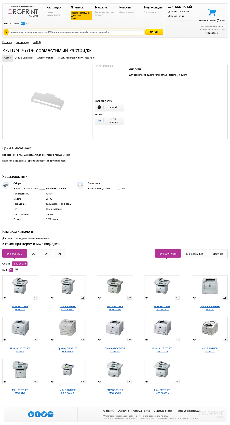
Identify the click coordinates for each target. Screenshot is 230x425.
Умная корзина (212, 20)
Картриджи (54, 7)
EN (27, 23)
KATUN (37, 42)
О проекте (108, 411)
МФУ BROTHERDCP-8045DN (162, 308)
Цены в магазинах (24, 57)
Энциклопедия (153, 7)
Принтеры (78, 7)
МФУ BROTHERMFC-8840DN (162, 391)
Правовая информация (188, 411)
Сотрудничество (141, 411)
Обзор (7, 57)
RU (22, 23)
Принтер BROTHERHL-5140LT (68, 350)
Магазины (102, 7)
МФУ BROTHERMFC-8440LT (68, 391)
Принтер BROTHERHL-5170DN (162, 350)
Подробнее (212, 33)
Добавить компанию (178, 11)
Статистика (123, 411)
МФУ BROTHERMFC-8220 (210, 350)
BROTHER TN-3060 (56, 188)
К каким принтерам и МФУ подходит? (76, 57)
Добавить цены (176, 16)
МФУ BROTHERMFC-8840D (115, 391)
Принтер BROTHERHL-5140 (20, 350)
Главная (7, 42)
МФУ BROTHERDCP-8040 (20, 308)
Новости (125, 7)
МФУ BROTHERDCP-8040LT (68, 308)
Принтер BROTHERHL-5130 (210, 308)
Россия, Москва (12, 23)
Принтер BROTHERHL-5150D (115, 350)
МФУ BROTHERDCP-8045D (115, 308)
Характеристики (45, 57)
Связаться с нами (163, 411)
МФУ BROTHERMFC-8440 (20, 391)
